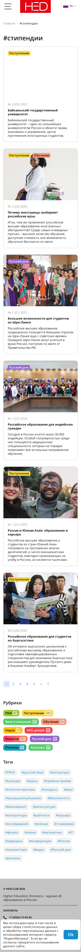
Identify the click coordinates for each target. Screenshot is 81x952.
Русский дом (44, 739)
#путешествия (16, 849)
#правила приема (57, 781)
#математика (52, 832)
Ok (71, 934)
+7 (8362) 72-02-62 (20, 917)
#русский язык (32, 772)
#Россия (64, 841)
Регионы (14, 747)
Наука (12, 730)
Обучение (53, 722)
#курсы (32, 781)
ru (68, 6)
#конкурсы (49, 789)
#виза (68, 789)
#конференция (40, 841)
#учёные (41, 824)
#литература (59, 772)
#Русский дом (61, 849)
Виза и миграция (21, 722)
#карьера (63, 815)
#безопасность (59, 798)
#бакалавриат (15, 807)
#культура (12, 781)
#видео (38, 849)
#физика (11, 832)
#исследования (16, 824)
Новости (15, 739)
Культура (40, 747)
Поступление (37, 713)
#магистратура (44, 807)
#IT (70, 832)
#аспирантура (16, 815)
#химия (30, 832)
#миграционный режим (23, 798)
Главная (9, 23)
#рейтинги (41, 815)
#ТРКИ (10, 772)
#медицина (13, 841)
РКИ (11, 713)
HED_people (38, 730)
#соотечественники (20, 789)
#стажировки (64, 824)
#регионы (12, 858)
